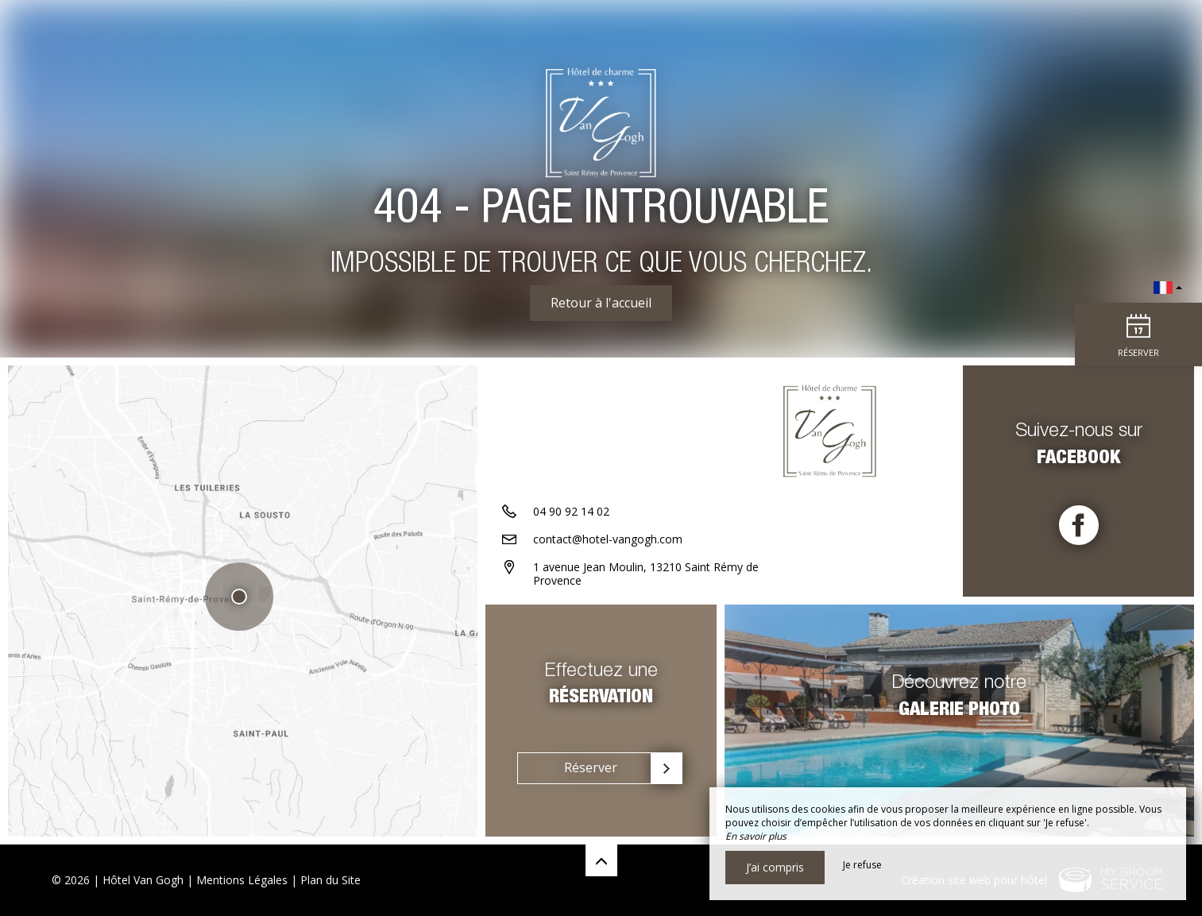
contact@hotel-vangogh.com (607, 539)
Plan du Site (330, 879)
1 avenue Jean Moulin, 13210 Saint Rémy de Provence (646, 573)
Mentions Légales (242, 879)
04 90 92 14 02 (571, 511)
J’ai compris (775, 867)
